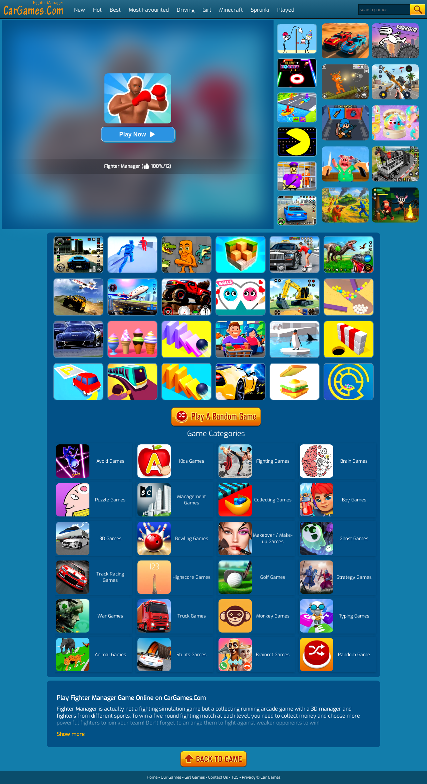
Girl (206, 9)
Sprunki (260, 9)
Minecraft (231, 9)
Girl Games (194, 777)
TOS (235, 777)
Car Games (271, 777)
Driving (185, 9)
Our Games (171, 777)
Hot (97, 9)
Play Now (137, 134)
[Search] (384, 9)
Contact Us (218, 777)
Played (285, 9)
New (79, 9)
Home (152, 777)
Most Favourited (149, 9)
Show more (71, 734)
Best (115, 9)
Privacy (248, 777)
